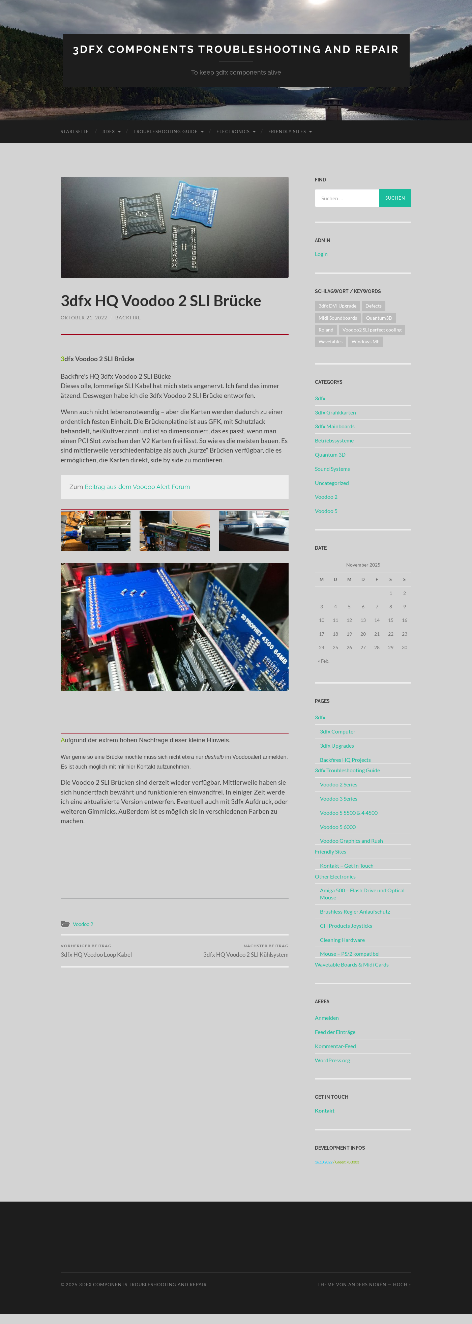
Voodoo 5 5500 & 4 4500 (349, 823)
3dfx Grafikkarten (335, 422)
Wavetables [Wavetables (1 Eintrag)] (331, 352)
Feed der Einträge (335, 1042)
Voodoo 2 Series (338, 794)
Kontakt (324, 1121)
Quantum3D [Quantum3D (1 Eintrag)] (379, 328)
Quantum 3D (330, 465)
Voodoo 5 (326, 521)
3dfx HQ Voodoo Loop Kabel (96, 961)
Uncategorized (332, 493)
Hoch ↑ (402, 1295)
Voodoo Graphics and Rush (351, 851)
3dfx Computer (337, 742)
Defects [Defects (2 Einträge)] (373, 316)
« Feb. (323, 671)
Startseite (75, 142)
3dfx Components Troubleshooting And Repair (236, 54)
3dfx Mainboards (335, 436)
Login (321, 264)
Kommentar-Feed (335, 1056)
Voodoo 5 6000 (338, 837)
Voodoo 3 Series (338, 809)
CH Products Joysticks (346, 936)
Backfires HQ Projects (345, 770)
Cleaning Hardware (342, 950)
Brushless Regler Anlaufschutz (355, 922)
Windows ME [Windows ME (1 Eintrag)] (366, 352)
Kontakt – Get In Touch (347, 876)
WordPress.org (332, 1070)
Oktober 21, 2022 (84, 328)
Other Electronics (335, 886)
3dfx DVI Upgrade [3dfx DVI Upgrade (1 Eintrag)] (337, 316)
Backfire (128, 328)
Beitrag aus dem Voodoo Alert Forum (139, 497)
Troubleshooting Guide (166, 142)
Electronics (233, 142)
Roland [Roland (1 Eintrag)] (326, 340)
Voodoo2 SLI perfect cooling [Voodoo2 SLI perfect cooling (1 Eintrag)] (372, 340)
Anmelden (327, 1028)
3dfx (108, 142)
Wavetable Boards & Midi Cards (352, 975)
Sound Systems (332, 479)
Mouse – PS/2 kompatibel (350, 964)
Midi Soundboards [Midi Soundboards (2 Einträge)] (338, 328)
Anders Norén (367, 1295)
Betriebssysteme (334, 451)
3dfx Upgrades (337, 756)
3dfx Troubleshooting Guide (347, 780)
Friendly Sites (287, 142)
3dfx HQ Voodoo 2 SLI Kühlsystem (246, 961)
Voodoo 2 (83, 934)
